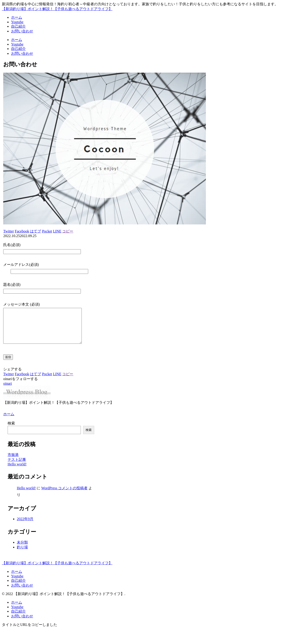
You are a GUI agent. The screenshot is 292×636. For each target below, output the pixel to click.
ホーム (16, 578)
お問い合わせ (22, 592)
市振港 (13, 462)
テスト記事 (17, 466)
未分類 (22, 549)
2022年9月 (25, 526)
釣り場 (22, 554)
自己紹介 (18, 587)
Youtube (17, 583)
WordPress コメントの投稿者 (64, 495)
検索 (11, 430)
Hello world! (17, 471)
